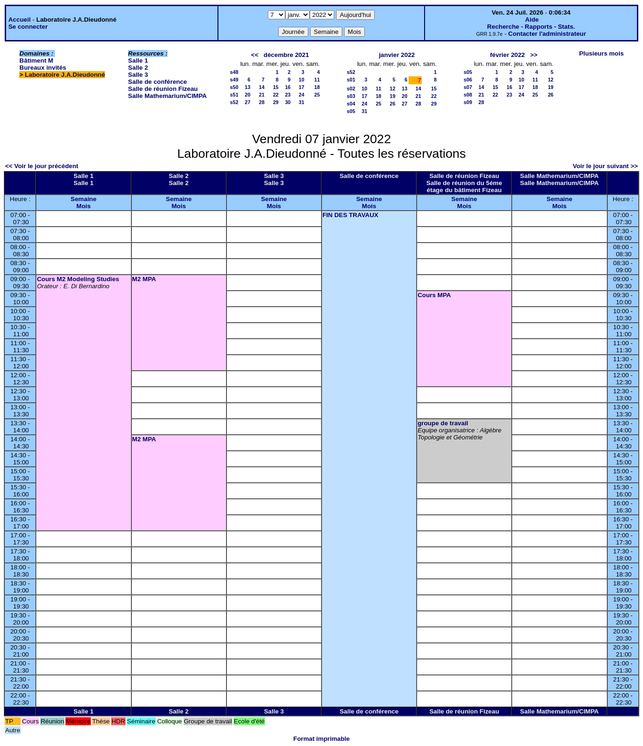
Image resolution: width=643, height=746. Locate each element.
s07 (468, 87)
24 (302, 94)
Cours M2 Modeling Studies (78, 279)
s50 (234, 87)
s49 (234, 79)
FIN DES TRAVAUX (350, 215)
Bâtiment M (36, 60)
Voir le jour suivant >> (605, 166)
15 (276, 87)
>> (534, 54)
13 (247, 87)
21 (262, 94)
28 (262, 102)
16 (287, 87)
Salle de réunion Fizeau (163, 88)
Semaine (83, 199)
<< (254, 54)
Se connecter (28, 26)
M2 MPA (144, 279)
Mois (83, 206)
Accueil (19, 19)
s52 (234, 102)
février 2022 (507, 54)
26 (392, 103)
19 (392, 96)
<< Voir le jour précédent (41, 166)
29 (276, 102)
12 (392, 88)
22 (276, 94)
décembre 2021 (286, 54)
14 (262, 87)
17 (302, 87)
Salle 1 (138, 60)
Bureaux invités (42, 67)
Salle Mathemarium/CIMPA (167, 95)
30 (287, 102)
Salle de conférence (157, 81)
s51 (234, 94)
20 (247, 94)
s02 (351, 88)
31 (302, 102)
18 (317, 87)
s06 (468, 79)
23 (287, 94)
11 (317, 79)
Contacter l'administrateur (547, 33)
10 (302, 79)
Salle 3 (138, 74)
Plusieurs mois (601, 53)
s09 (468, 102)
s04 (351, 103)
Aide (532, 19)
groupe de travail (443, 423)
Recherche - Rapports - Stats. (531, 26)
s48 (234, 72)
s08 (468, 94)
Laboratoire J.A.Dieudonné (65, 74)
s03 (351, 96)
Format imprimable (321, 738)
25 (317, 94)
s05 (351, 111)
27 (247, 102)
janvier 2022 (397, 54)
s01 (351, 79)
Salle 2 (138, 67)
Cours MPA (434, 295)
